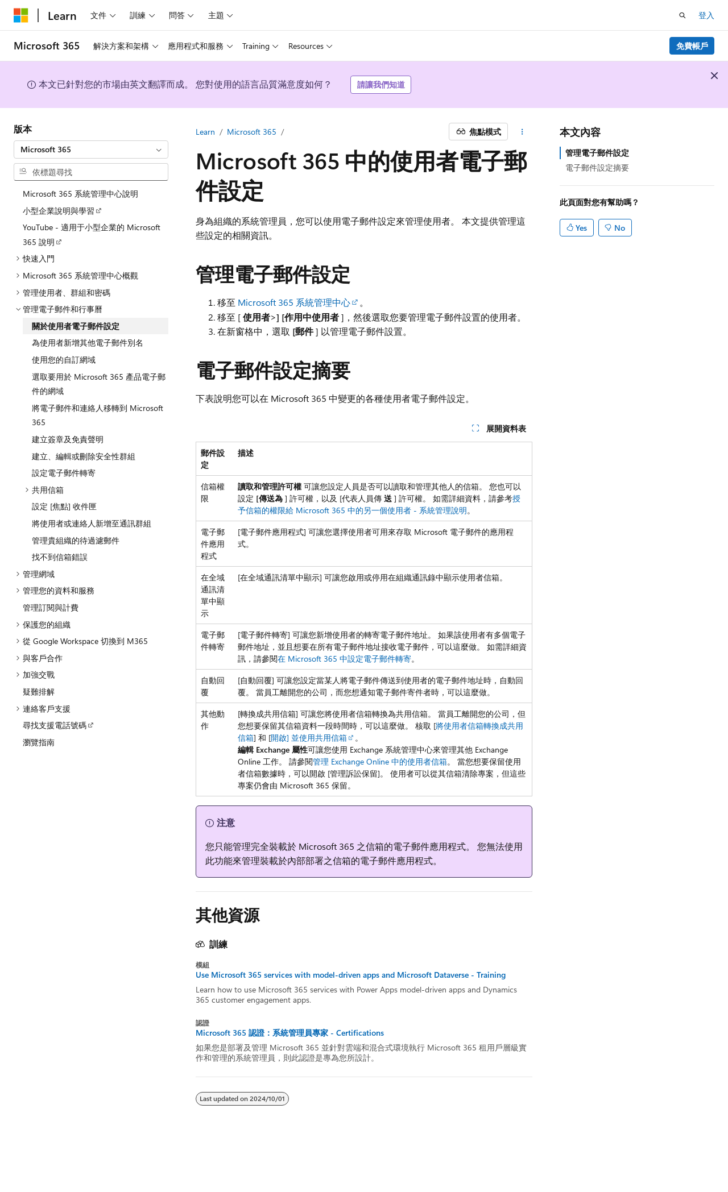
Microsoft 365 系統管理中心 (294, 302)
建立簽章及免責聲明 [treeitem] (68, 439)
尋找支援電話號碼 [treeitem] (54, 725)
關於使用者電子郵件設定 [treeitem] (75, 326)
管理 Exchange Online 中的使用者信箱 (380, 761)
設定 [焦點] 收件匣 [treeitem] (64, 506)
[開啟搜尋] (682, 15)
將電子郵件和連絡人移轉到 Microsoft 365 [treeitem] (97, 415)
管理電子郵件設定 (597, 152)
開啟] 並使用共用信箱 (309, 737)
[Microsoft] (21, 15)
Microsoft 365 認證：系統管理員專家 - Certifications (290, 1033)
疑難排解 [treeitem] (39, 691)
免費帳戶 (692, 45)
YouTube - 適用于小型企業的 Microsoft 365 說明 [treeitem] (91, 234)
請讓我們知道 (381, 84)
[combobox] (91, 149)
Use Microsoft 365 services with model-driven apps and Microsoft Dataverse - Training (351, 975)
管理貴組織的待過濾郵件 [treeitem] (75, 540)
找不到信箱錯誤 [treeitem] (60, 556)
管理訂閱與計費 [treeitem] (50, 607)
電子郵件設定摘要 (597, 167)
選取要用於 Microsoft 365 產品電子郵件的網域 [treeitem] (99, 384)
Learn (205, 131)
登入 (706, 15)
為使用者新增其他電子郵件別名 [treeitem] (87, 342)
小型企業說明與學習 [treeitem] (58, 210)
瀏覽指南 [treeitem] (39, 742)
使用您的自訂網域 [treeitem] (64, 359)
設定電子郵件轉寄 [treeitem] (64, 472)
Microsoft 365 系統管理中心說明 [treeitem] (80, 193)
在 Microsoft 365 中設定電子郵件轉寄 (344, 658)
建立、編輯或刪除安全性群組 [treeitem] (83, 456)
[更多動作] (522, 132)
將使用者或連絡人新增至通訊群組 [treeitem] (91, 523)
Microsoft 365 (251, 131)
